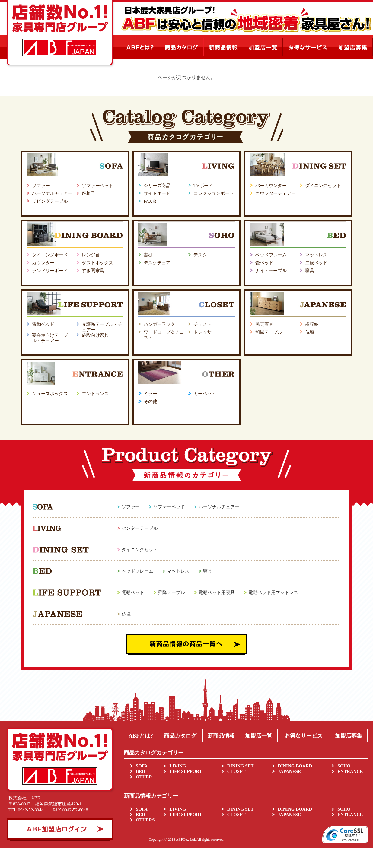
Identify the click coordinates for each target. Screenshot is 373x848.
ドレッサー (204, 332)
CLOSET (236, 771)
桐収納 (312, 324)
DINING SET (240, 766)
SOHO (343, 766)
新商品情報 (221, 736)
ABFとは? (141, 736)
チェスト (202, 324)
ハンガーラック (159, 324)
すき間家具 (93, 270)
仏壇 (309, 332)
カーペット (204, 393)
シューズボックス (50, 393)
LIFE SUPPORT (185, 771)
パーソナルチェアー (52, 193)
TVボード (203, 185)
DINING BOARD (295, 766)
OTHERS (145, 820)
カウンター (43, 262)
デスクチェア (157, 262)
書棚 (148, 254)
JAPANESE (289, 771)
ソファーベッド (97, 185)
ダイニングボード (50, 254)
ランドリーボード (50, 270)
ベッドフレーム (271, 254)
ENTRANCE (350, 771)
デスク (200, 254)
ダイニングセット (323, 185)
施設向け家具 (95, 335)
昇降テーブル (171, 592)
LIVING (177, 766)
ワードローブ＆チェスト (164, 335)
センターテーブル (140, 528)
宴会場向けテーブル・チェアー (50, 338)
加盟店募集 (348, 736)
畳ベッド (264, 262)
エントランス (95, 393)
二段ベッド (316, 262)
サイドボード (157, 193)
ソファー (41, 185)
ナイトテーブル (271, 270)
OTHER (144, 776)
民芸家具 (264, 324)
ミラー (150, 393)
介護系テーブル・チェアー (102, 327)
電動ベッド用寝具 (217, 592)
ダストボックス (97, 262)
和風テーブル (268, 332)
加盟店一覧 (258, 736)
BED (140, 771)
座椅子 (88, 193)
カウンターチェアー (275, 193)
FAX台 (150, 201)
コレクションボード (213, 193)
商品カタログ (180, 736)
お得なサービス (304, 736)
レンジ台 (91, 254)
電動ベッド (43, 324)
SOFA (142, 766)
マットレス (316, 254)
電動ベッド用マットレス (273, 592)
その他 (150, 401)
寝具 (309, 270)
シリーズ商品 (157, 185)
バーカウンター (271, 185)
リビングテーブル (50, 201)
